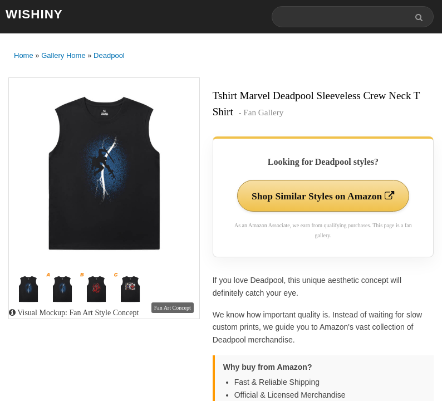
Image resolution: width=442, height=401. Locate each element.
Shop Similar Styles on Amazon (323, 196)
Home (23, 56)
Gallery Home (63, 56)
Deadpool (109, 56)
